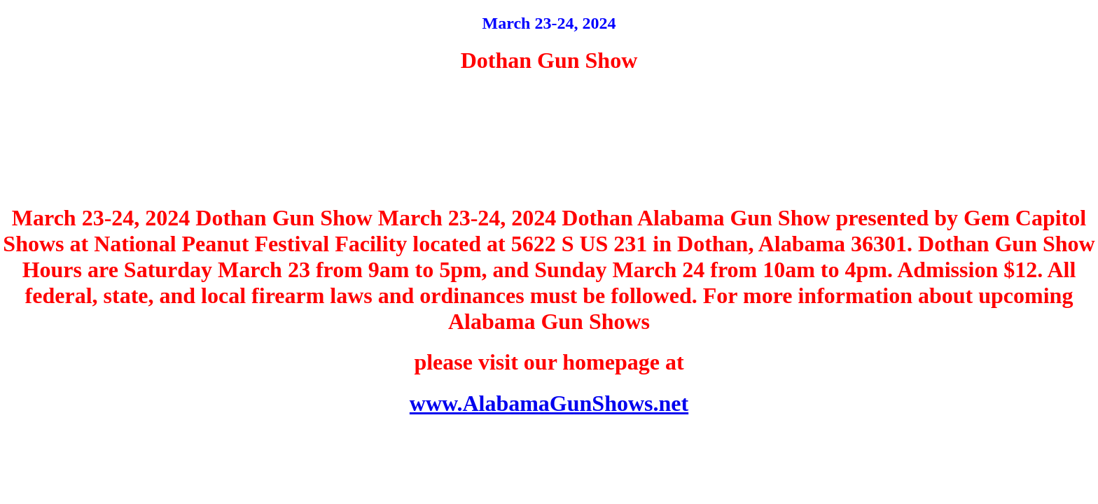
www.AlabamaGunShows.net (549, 403)
